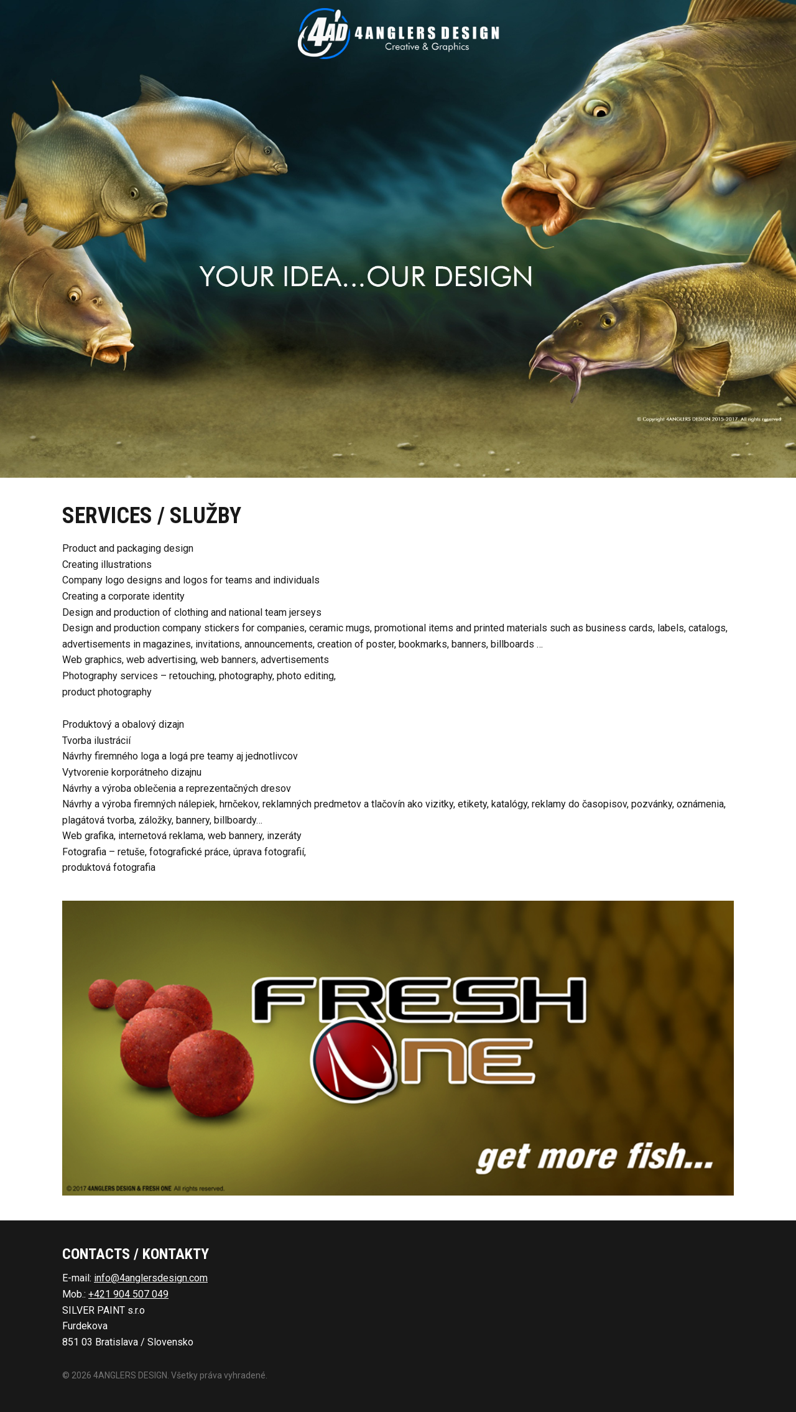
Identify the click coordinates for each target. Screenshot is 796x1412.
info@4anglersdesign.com (151, 1278)
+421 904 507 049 (128, 1294)
